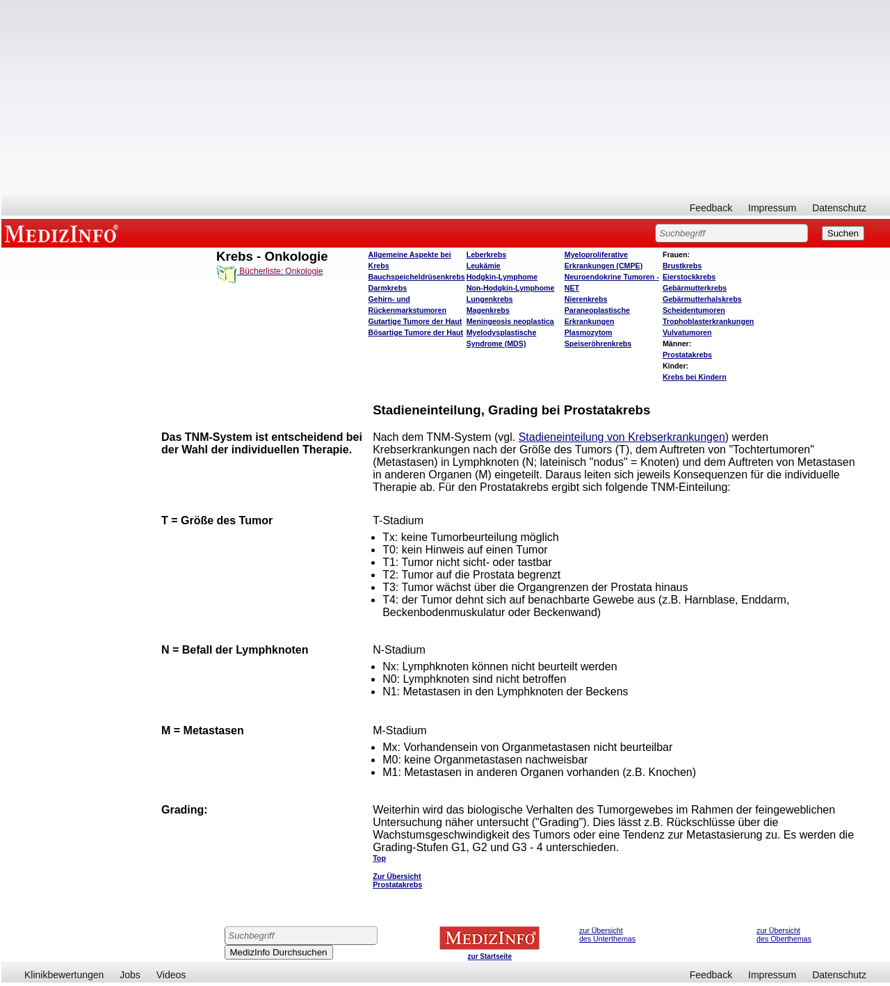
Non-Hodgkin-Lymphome (511, 288)
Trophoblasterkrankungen (708, 321)
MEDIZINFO (64, 233)
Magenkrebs (488, 310)
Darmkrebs (387, 288)
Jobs (130, 974)
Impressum (772, 207)
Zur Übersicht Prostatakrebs (397, 880)
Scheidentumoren (694, 310)
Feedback (711, 207)
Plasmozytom (589, 332)
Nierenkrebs (586, 299)
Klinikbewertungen (64, 974)
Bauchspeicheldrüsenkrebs (416, 277)
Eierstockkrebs (689, 277)
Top (379, 858)
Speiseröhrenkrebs (598, 343)
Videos (171, 974)
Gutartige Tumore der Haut (415, 321)
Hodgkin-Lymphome (502, 277)
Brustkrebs (682, 265)
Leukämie (484, 265)
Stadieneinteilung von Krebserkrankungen (622, 437)
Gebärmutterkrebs (695, 288)
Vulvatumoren (687, 332)
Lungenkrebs (490, 299)
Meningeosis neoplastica (510, 321)
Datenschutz (839, 207)
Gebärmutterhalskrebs (702, 299)
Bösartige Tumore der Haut (415, 332)
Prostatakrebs (687, 354)
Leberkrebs (486, 254)
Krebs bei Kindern (695, 377)
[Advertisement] (446, 97)
